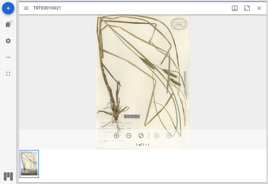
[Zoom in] (116, 136)
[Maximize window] (247, 8)
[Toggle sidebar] (26, 8)
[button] (29, 164)
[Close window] (259, 8)
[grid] (142, 165)
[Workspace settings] (8, 41)
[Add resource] (8, 8)
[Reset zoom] (141, 136)
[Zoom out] (129, 136)
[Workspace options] (8, 57)
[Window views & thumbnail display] (235, 8)
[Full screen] (8, 73)
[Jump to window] (8, 24)
